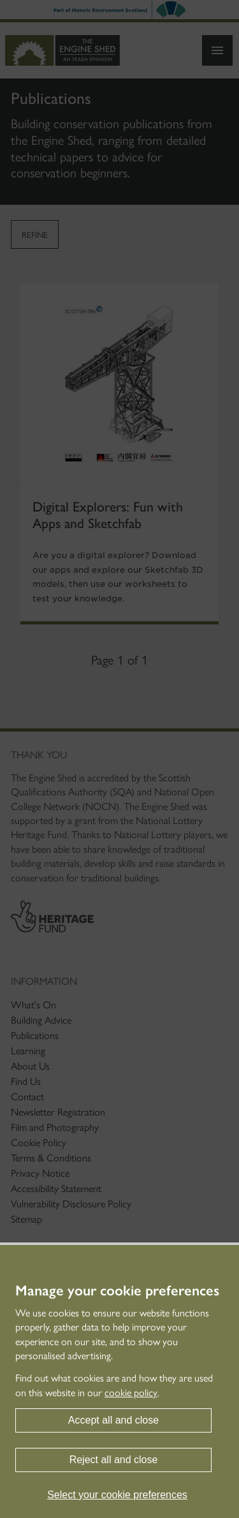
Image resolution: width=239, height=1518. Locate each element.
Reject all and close (113, 1459)
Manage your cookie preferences (117, 1291)
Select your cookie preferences (117, 1494)
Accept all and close (113, 1420)
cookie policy (131, 1393)
